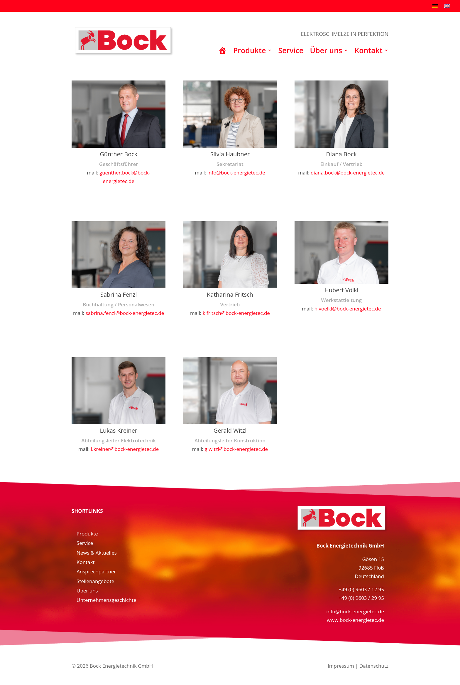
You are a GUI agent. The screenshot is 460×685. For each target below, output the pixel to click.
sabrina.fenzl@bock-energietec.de (125, 313)
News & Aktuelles (97, 552)
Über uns (326, 51)
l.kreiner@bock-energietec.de (125, 449)
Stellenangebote (95, 581)
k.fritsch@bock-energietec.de (236, 313)
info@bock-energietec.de (236, 172)
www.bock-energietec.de (355, 620)
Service (290, 51)
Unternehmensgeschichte (106, 600)
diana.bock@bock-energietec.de (348, 172)
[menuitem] (435, 5)
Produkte (249, 51)
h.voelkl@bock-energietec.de (347, 308)
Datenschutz (373, 665)
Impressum (341, 665)
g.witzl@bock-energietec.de (236, 449)
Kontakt (368, 51)
